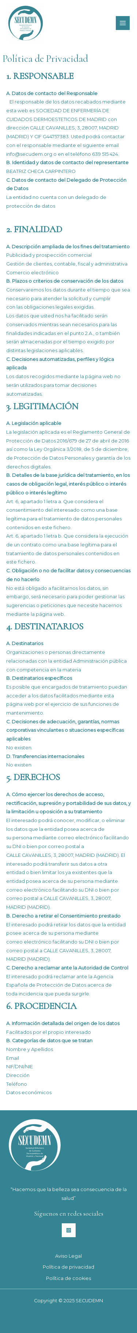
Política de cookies (68, 1278)
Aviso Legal (68, 1256)
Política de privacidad (68, 1267)
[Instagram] (69, 1230)
